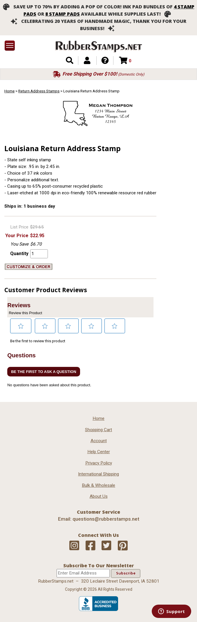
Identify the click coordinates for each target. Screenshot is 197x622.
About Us (99, 496)
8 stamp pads (62, 14)
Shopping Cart (98, 429)
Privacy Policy (98, 463)
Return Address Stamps (38, 91)
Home (9, 91)
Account (99, 440)
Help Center (98, 451)
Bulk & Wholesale (98, 485)
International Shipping (98, 474)
